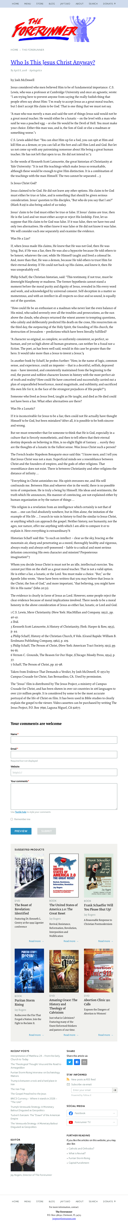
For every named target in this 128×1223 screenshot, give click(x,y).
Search (93, 3)
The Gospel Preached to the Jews (28, 1093)
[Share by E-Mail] (84, 1062)
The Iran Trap (18, 1089)
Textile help (20, 812)
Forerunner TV (83, 1122)
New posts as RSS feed (83, 1079)
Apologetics (36, 70)
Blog (52, 3)
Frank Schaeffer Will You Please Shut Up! (98, 907)
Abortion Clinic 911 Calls (97, 1002)
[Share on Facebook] (77, 1062)
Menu (27, 3)
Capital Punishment (79, 1163)
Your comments (19, 781)
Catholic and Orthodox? (81, 1148)
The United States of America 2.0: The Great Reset (63, 909)
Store (40, 3)
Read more (35, 941)
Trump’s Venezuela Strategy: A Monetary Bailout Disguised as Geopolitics (32, 1108)
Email (14, 749)
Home (15, 3)
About (80, 3)
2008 (24, 70)
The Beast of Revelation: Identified (23, 909)
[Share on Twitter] (70, 1062)
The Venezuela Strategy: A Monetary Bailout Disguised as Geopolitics (34, 1125)
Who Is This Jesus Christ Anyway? (53, 62)
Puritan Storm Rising (25, 1002)
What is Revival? (77, 1153)
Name (14, 734)
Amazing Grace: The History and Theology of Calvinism (63, 1006)
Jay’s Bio (65, 3)
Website (15, 766)
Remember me (22, 819)
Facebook (80, 1113)
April (16, 70)
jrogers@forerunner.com (64, 1218)
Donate (108, 1201)
